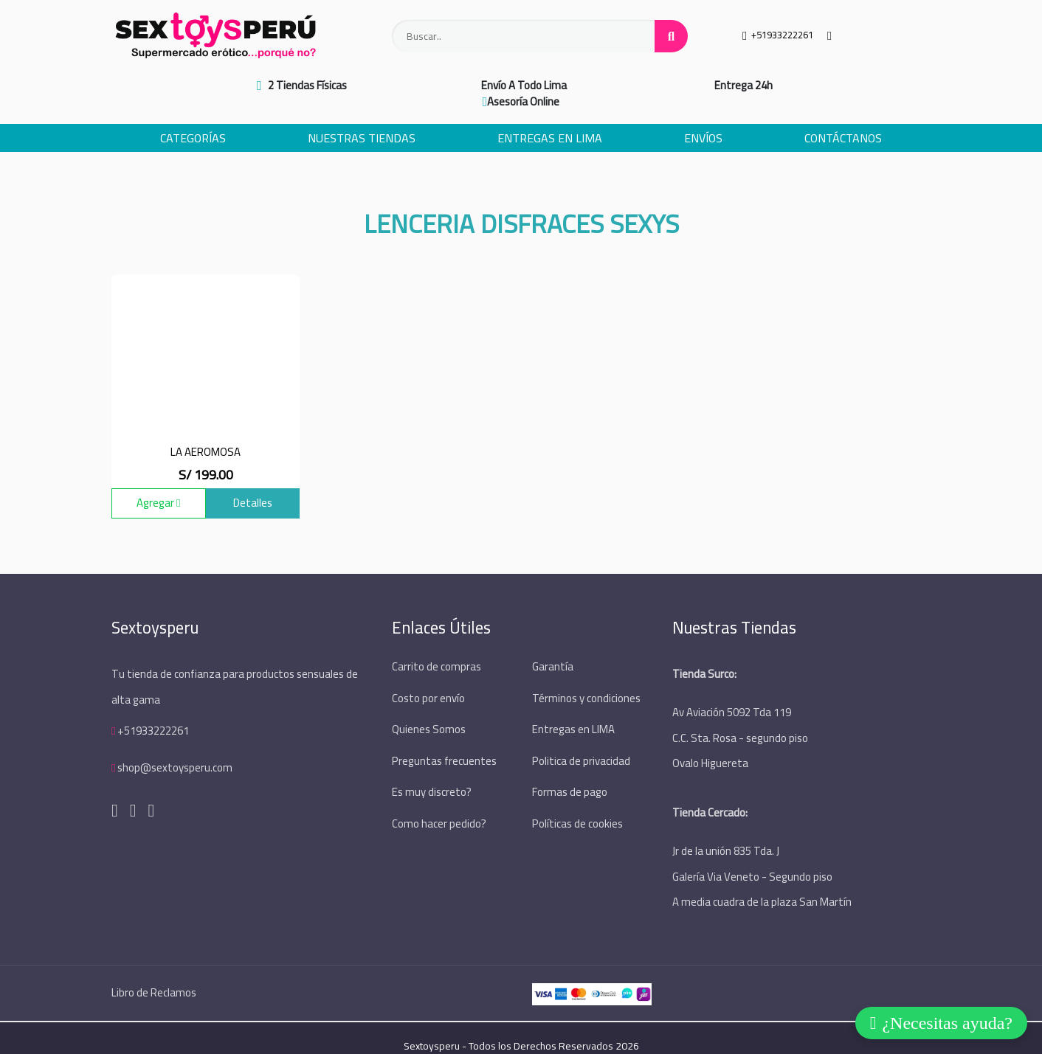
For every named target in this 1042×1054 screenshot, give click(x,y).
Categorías (193, 122)
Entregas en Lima (549, 122)
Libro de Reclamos (153, 976)
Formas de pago (569, 774)
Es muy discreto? (432, 774)
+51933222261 (153, 713)
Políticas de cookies (577, 805)
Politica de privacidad (581, 743)
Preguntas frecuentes (444, 743)
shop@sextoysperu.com (174, 750)
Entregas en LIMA (573, 712)
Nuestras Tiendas (361, 122)
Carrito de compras (436, 650)
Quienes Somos (429, 712)
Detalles (252, 486)
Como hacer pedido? (439, 805)
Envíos (703, 122)
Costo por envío (428, 681)
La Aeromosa (205, 434)
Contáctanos (843, 122)
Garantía (552, 650)
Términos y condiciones (586, 681)
